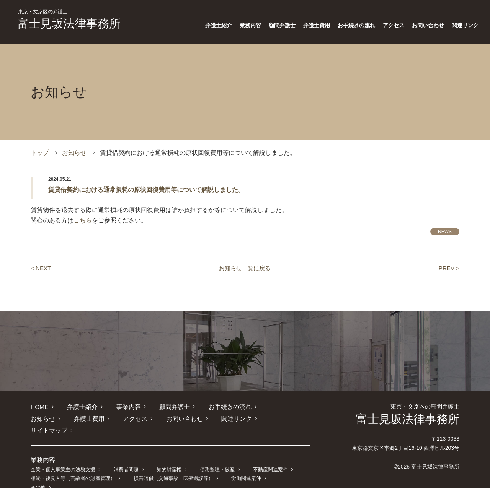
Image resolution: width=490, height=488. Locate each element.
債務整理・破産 (216, 457)
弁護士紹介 (218, 25)
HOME (40, 407)
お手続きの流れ (356, 25)
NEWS (445, 231)
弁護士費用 (316, 25)
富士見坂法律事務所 (69, 19)
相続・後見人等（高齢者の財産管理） (73, 466)
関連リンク (465, 25)
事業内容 (128, 407)
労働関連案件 (245, 466)
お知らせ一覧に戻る (245, 268)
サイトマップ (244, 418)
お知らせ (74, 152)
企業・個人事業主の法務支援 (63, 457)
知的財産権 (168, 457)
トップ (40, 152)
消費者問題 (125, 457)
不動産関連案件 (269, 457)
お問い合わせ (428, 25)
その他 (285, 466)
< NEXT (41, 268)
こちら (83, 220)
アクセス (393, 25)
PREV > (448, 268)
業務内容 (250, 25)
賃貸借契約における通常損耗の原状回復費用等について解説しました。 (146, 189)
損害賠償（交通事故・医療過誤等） (173, 466)
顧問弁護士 (282, 25)
